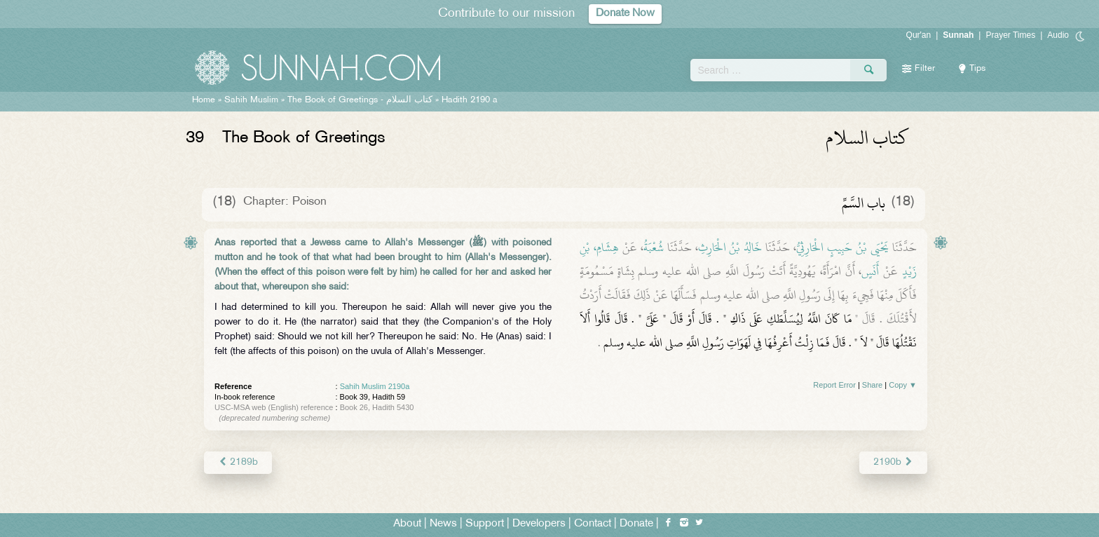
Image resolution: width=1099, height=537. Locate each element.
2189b (238, 462)
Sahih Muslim (251, 100)
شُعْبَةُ (653, 247)
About (407, 524)
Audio (1058, 35)
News (443, 524)
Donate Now (625, 13)
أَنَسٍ (870, 271)
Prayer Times (1010, 35)
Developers (539, 524)
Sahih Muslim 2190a (375, 386)
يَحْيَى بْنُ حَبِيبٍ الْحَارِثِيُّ (842, 247)
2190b (893, 462)
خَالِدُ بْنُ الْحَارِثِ (730, 247)
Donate (636, 524)
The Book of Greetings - (359, 100)
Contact (592, 524)
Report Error (834, 385)
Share (872, 385)
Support (484, 524)
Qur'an (918, 35)
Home (203, 100)
